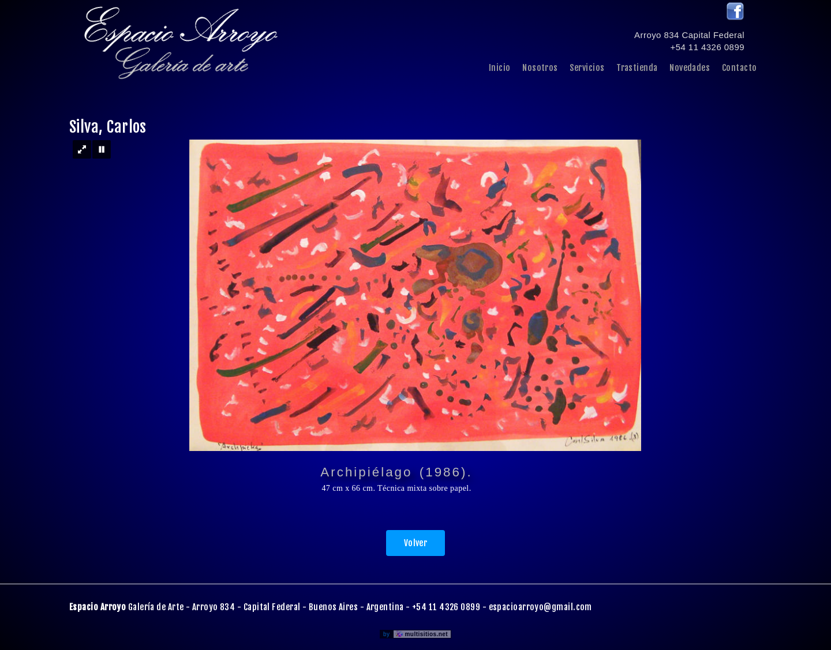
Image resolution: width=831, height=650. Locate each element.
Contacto (739, 67)
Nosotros (540, 67)
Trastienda (637, 67)
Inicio (500, 67)
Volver (416, 543)
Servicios (587, 67)
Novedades (689, 67)
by (417, 634)
